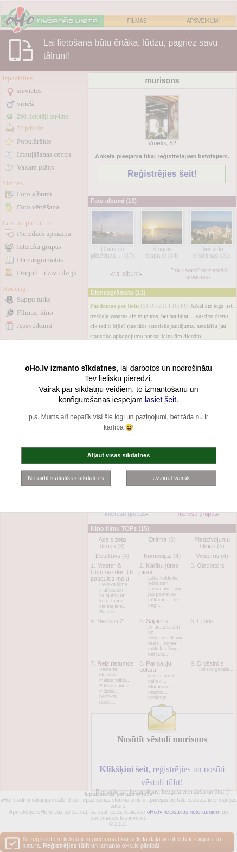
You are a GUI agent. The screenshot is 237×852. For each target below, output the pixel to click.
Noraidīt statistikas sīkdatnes (66, 477)
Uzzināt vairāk (171, 477)
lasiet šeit (160, 399)
